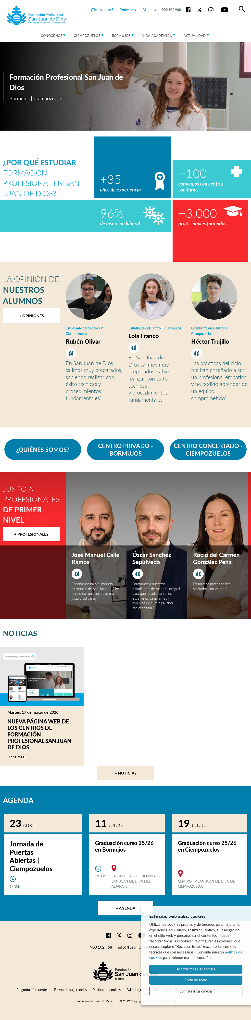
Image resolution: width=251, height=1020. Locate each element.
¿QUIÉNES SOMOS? (42, 449)
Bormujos (121, 36)
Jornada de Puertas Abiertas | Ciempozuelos (31, 856)
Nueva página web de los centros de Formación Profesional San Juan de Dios (39, 734)
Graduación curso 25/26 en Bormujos (124, 846)
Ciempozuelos (87, 36)
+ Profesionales (31, 534)
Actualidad (195, 36)
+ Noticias (126, 773)
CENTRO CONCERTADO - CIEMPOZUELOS (208, 449)
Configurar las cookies (196, 991)
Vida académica (157, 36)
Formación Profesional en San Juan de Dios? (41, 178)
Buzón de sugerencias (70, 990)
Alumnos (149, 10)
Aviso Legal (134, 990)
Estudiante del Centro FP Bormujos (154, 328)
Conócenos (51, 36)
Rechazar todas (195, 980)
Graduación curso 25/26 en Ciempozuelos (207, 846)
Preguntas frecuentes (32, 990)
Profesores (128, 10)
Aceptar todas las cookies (196, 969)
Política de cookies (107, 990)
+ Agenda (125, 908)
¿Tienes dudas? (102, 10)
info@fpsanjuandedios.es (139, 947)
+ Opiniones (31, 315)
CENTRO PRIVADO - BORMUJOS (125, 449)
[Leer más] (25, 757)
